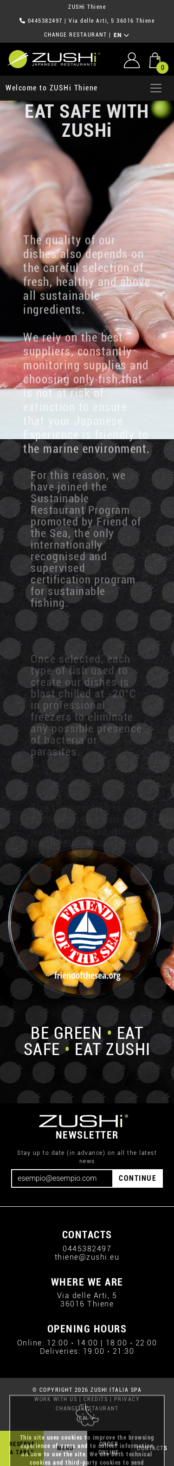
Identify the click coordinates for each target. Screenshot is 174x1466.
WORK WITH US (55, 1399)
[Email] (62, 1178)
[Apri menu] (155, 88)
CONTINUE (137, 1178)
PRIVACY (127, 1399)
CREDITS (96, 1399)
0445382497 (45, 21)
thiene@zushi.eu (87, 1257)
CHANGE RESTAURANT (75, 35)
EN (122, 35)
